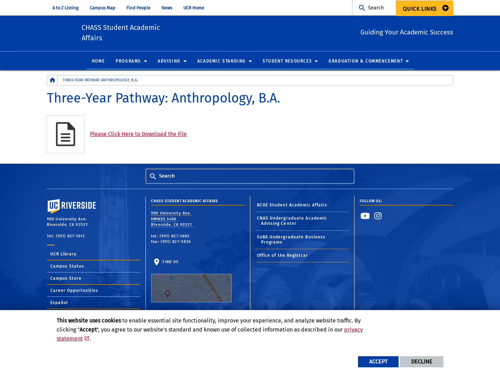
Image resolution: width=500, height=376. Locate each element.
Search (376, 8)
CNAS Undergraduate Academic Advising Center (292, 222)
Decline (421, 361)
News (166, 7)
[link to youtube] (365, 217)
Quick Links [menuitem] (420, 9)
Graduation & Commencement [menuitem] (365, 62)
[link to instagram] (378, 217)
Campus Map (102, 7)
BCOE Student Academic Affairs (292, 206)
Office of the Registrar (282, 256)
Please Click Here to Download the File (138, 135)
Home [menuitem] (98, 62)
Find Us (191, 282)
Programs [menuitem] (128, 62)
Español (59, 304)
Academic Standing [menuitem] (221, 62)
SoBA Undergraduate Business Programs (291, 241)
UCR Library (63, 255)
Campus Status (67, 267)
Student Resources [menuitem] (287, 62)
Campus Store (66, 279)
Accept (378, 361)
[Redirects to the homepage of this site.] (52, 81)
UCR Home (193, 7)
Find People (138, 7)
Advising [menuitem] (169, 62)
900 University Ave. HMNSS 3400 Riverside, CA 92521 (172, 220)
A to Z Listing (65, 7)
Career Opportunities (74, 291)
